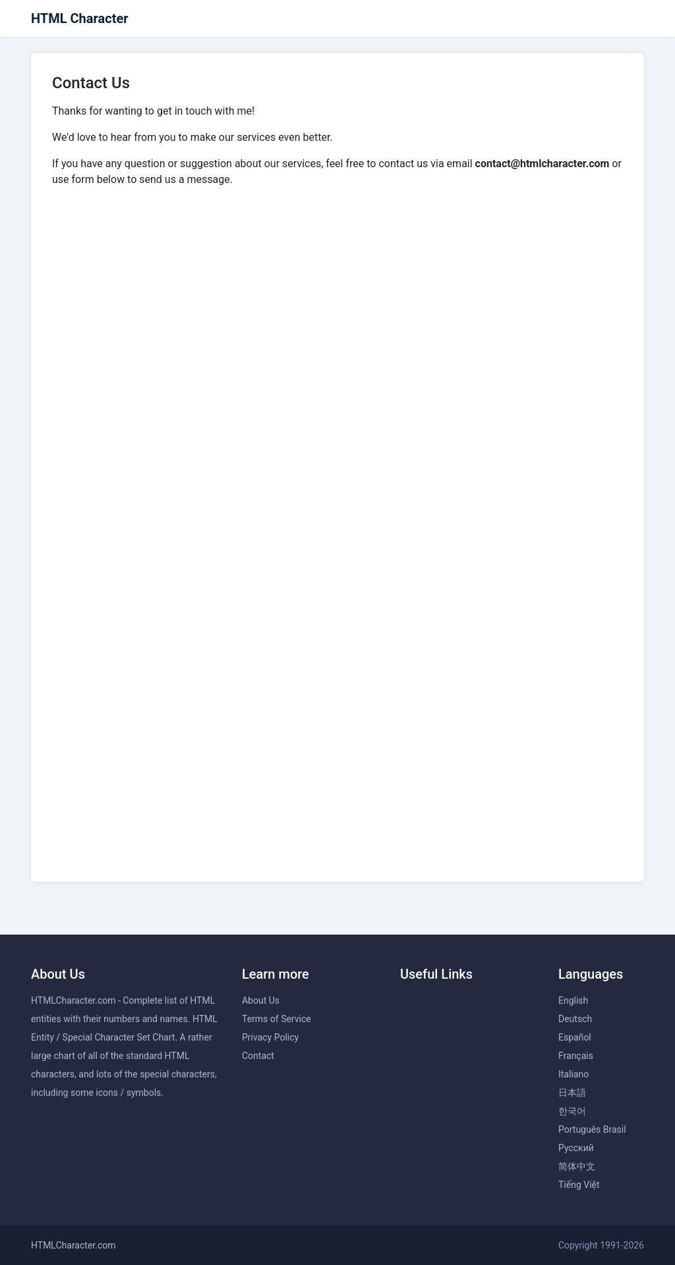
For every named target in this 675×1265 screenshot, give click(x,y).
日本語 (572, 1092)
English (573, 1000)
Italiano (573, 1074)
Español (574, 1037)
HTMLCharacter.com (73, 1245)
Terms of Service (276, 1019)
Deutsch (575, 1019)
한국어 (572, 1111)
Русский (576, 1148)
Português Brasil (592, 1129)
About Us (260, 1000)
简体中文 (576, 1166)
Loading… (337, 527)
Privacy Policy (270, 1037)
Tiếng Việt (579, 1184)
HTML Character (80, 18)
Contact (258, 1055)
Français (575, 1055)
